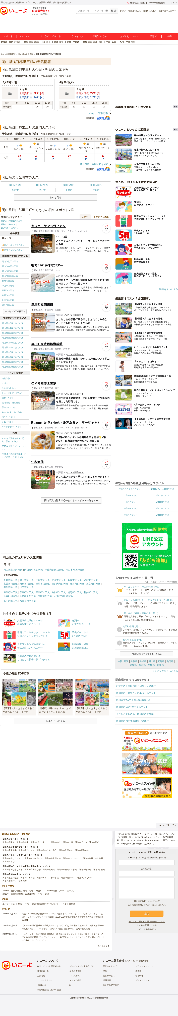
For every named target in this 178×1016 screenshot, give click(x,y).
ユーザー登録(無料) (156, 2)
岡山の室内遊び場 (33, 869)
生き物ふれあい (9, 388)
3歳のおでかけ (162, 495)
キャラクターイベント (12, 427)
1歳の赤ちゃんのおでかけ (162, 489)
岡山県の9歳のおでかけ (12, 367)
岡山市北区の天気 (10, 261)
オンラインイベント (50, 36)
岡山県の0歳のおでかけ (12, 323)
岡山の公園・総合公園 (93, 858)
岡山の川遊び (9, 861)
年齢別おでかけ (100, 36)
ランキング (77, 36)
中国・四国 (111, 42)
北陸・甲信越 (73, 42)
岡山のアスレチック (72, 858)
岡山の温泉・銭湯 (11, 878)
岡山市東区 (69, 185)
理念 (105, 971)
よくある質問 (75, 971)
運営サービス (109, 976)
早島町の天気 (27, 592)
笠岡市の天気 (8, 295)
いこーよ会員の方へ (147, 929)
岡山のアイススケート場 (48, 878)
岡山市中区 (42, 185)
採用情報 (107, 980)
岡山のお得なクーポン (13, 858)
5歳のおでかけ (162, 502)
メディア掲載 (75, 980)
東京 (31, 42)
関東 (26, 42)
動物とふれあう (150, 11)
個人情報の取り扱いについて (147, 901)
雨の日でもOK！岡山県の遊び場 (133, 699)
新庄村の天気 (11, 601)
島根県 (142, 661)
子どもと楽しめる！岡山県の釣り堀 (135, 713)
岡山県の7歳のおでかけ (12, 357)
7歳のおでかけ (162, 508)
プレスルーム (75, 976)
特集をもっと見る (168, 289)
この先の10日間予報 (97, 113)
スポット (8, 36)
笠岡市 (95, 190)
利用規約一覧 (43, 971)
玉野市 (68, 190)
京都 (95, 42)
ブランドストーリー (144, 966)
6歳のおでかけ (131, 508)
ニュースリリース (45, 980)
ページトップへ (167, 825)
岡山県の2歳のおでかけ (12, 333)
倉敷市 (15, 190)
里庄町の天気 (43, 592)
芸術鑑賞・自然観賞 (11, 402)
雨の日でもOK (134, 11)
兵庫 (100, 42)
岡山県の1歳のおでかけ (12, 328)
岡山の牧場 (68, 842)
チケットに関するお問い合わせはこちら (147, 921)
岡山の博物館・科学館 (67, 869)
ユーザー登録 (9, 904)
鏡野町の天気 (75, 592)
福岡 (133, 42)
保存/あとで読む (136, 2)
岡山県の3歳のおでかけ (12, 338)
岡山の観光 (94, 842)
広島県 (160, 661)
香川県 (142, 665)
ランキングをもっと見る (165, 671)
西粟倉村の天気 (28, 601)
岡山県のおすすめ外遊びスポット (133, 720)
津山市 (42, 190)
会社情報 (139, 976)
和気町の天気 (11, 592)
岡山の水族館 (99, 869)
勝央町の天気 (91, 592)
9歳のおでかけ (162, 515)
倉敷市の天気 (8, 281)
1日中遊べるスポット (168, 11)
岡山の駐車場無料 (53, 858)
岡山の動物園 (23, 842)
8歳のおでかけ (131, 515)
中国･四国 (123, 661)
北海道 (17, 42)
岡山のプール (81, 842)
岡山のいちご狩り (85, 878)
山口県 (169, 661)
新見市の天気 (27, 583)
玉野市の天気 (8, 290)
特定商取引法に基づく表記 (49, 990)
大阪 (90, 42)
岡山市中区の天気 (10, 266)
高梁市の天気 (11, 583)
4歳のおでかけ (131, 502)
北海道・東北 (7, 42)
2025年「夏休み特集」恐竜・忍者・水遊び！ (13, 440)
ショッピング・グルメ (12, 393)
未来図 (138, 971)
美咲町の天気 (45, 596)
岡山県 (151, 661)
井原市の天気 (8, 300)
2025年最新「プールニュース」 (14, 447)
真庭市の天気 (93, 583)
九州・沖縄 (125, 42)
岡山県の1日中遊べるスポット (132, 706)
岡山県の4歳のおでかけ (12, 342)
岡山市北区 (15, 185)
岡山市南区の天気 (10, 276)
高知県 (160, 665)
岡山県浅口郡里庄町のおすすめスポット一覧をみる (71, 500)
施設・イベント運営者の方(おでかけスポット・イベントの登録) (47, 904)
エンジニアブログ (111, 985)
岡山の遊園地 (9, 842)
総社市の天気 (8, 305)
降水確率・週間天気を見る (94, 164)
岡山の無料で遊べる (34, 858)
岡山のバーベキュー (40, 842)
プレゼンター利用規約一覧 (81, 966)
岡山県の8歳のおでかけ (12, 362)
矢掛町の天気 (59, 592)
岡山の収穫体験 (66, 850)
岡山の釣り (56, 842)
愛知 (61, 42)
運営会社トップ (110, 966)
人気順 (85, 217)
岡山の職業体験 (82, 850)
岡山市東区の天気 (10, 271)
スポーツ (6, 383)
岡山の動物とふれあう (47, 850)
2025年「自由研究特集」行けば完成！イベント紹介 (14, 455)
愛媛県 (151, 665)
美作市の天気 (11, 587)
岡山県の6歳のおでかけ (12, 352)
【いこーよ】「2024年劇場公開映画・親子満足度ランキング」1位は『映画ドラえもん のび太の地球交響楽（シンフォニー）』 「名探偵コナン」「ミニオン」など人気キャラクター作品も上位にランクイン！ (63, 937)
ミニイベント (8, 422)
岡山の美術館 (85, 869)
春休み (123, 11)
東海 (56, 42)
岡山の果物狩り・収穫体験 (15, 881)
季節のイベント (9, 407)
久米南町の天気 (28, 596)
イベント (24, 36)
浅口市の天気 (27, 587)
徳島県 (133, 665)
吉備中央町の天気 (63, 596)
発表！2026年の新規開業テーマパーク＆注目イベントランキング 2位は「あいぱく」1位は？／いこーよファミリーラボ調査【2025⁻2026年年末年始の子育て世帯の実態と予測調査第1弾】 (62, 917)
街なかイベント (9, 417)
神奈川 (37, 42)
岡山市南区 (96, 185)
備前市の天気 (43, 583)
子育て (153, 36)
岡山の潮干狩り (68, 878)
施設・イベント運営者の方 (49, 966)
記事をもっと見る (55, 721)
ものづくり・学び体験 (12, 412)
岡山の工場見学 (10, 850)
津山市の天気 (8, 286)
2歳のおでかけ (131, 495)
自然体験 (6, 378)
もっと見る (102, 946)
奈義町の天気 (11, 596)
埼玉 (48, 42)
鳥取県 (133, 661)
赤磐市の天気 (77, 583)
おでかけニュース (129, 36)
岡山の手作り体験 (27, 850)
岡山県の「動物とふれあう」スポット (136, 692)
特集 (169, 36)
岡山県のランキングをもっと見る (147, 654)
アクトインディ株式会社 (137, 961)
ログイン (173, 2)
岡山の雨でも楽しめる (13, 869)
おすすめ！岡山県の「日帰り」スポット (137, 685)
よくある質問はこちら (147, 925)
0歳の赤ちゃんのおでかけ (131, 489)
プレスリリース (142, 980)
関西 (85, 42)
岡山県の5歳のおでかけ (12, 347)
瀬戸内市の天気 (60, 583)
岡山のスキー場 (28, 878)
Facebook (41, 985)
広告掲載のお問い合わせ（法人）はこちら (147, 905)
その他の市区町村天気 (15, 311)
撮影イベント (8, 398)
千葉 (43, 42)
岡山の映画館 (49, 869)
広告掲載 (41, 976)
